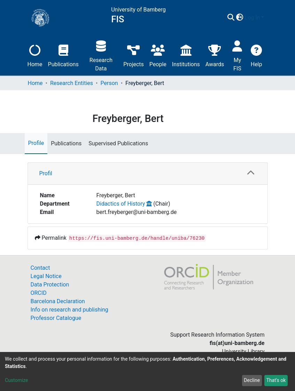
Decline (252, 380)
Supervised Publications (118, 143)
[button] (239, 18)
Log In (252, 17)
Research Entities (71, 83)
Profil (45, 173)
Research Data (101, 55)
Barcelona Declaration (58, 301)
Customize (16, 380)
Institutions (186, 55)
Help (256, 55)
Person (109, 83)
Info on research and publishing (69, 309)
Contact (40, 267)
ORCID (39, 293)
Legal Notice (46, 276)
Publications (63, 55)
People (157, 55)
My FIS (237, 55)
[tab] (147, 174)
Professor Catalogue (56, 318)
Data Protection (50, 284)
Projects (133, 55)
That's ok (276, 380)
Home (35, 55)
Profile (36, 143)
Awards (214, 55)
